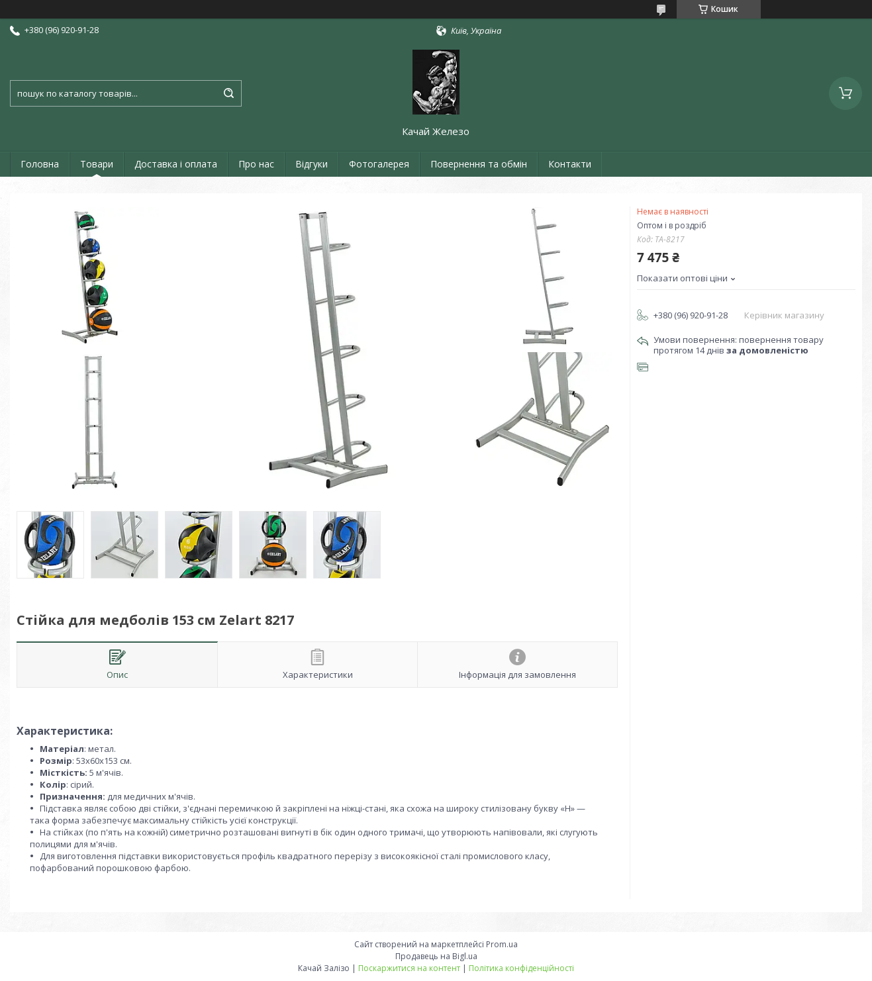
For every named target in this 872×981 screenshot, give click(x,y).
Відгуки (311, 164)
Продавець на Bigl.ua (436, 956)
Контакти (569, 164)
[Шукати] (228, 93)
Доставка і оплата (175, 164)
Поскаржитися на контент (409, 968)
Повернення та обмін (478, 164)
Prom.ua (502, 944)
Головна (40, 164)
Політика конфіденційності (521, 968)
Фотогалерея (379, 164)
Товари (96, 164)
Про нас (256, 164)
